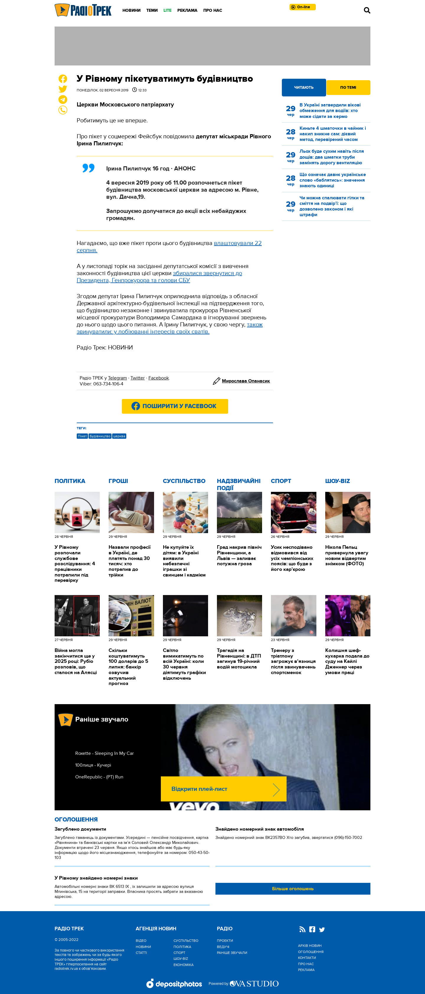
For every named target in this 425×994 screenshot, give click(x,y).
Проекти (225, 941)
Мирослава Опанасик (246, 381)
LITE (167, 10)
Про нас (212, 10)
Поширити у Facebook (179, 406)
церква (119, 436)
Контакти (307, 958)
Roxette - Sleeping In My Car (104, 753)
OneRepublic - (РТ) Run (99, 777)
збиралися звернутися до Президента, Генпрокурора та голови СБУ (159, 277)
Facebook (158, 378)
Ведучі (223, 947)
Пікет (82, 436)
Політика (70, 481)
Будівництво (100, 436)
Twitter (137, 378)
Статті (141, 953)
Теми (152, 10)
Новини (131, 10)
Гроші (118, 481)
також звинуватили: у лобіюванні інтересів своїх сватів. (170, 328)
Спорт (281, 481)
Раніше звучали (232, 953)
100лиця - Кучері (93, 765)
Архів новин (310, 946)
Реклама (187, 10)
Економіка (184, 965)
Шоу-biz (337, 481)
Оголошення (76, 819)
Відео (141, 941)
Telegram (117, 378)
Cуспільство (184, 481)
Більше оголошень (293, 889)
